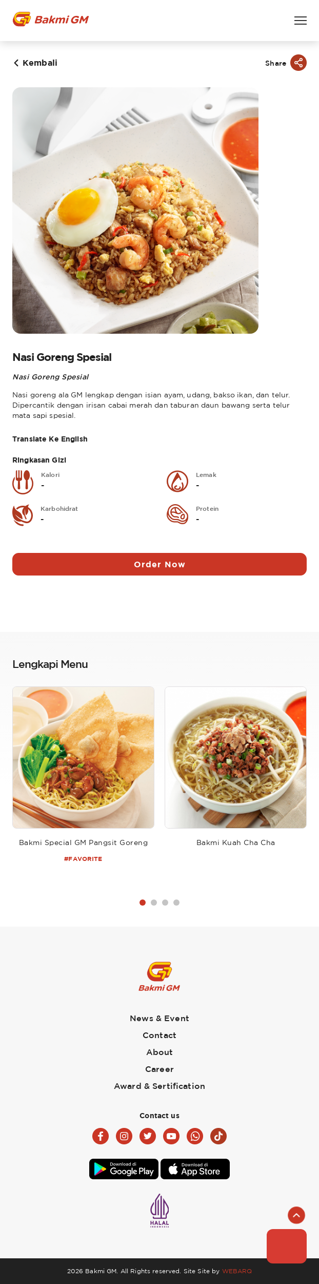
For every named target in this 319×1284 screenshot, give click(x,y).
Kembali (40, 62)
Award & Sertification (159, 1085)
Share (275, 63)
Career (159, 1069)
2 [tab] (154, 902)
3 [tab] (165, 902)
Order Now (160, 564)
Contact (159, 1035)
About (159, 1052)
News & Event (159, 1018)
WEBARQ (237, 1271)
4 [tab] (176, 902)
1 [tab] (142, 902)
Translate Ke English (50, 439)
